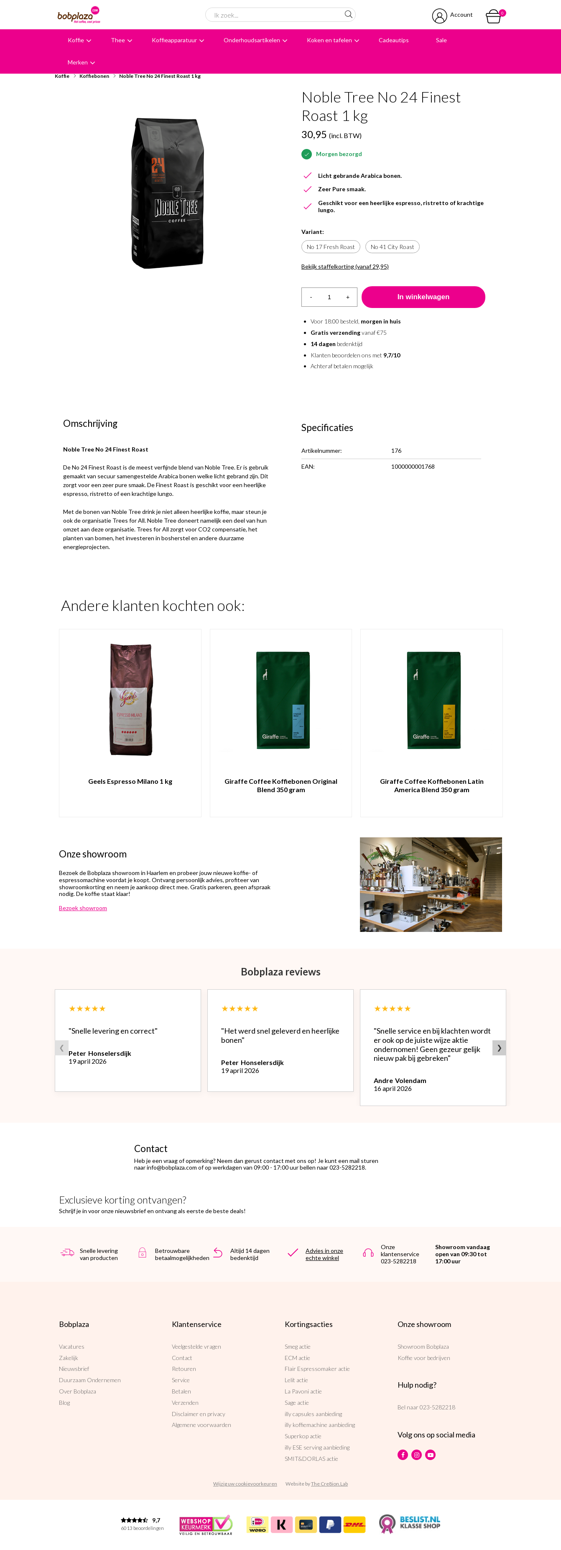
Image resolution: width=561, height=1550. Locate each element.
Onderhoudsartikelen (252, 40)
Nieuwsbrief (74, 1368)
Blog (64, 1402)
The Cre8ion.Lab (329, 1484)
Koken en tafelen (329, 40)
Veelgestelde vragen (196, 1346)
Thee (118, 40)
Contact (182, 1357)
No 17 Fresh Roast (331, 246)
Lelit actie (296, 1379)
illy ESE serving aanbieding (317, 1447)
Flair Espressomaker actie (317, 1368)
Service (181, 1379)
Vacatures (71, 1346)
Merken (78, 62)
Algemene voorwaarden (201, 1424)
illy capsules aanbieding (313, 1413)
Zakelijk (68, 1357)
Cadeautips (394, 40)
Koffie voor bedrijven (424, 1357)
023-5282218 (437, 1407)
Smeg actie (298, 1346)
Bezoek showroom (83, 907)
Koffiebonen (94, 76)
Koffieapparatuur (174, 40)
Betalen (181, 1391)
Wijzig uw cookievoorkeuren (245, 1484)
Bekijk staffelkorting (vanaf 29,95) (345, 266)
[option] (167, 194)
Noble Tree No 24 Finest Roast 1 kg (160, 76)
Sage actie (297, 1402)
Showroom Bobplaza (423, 1346)
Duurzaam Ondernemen (90, 1379)
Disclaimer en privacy (198, 1413)
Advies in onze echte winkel (324, 1254)
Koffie (76, 40)
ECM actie (297, 1357)
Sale (441, 40)
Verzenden (185, 1402)
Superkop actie (303, 1436)
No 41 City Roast (392, 246)
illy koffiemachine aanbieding (320, 1424)
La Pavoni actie (303, 1391)
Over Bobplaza (77, 1391)
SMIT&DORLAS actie (311, 1458)
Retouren (184, 1368)
